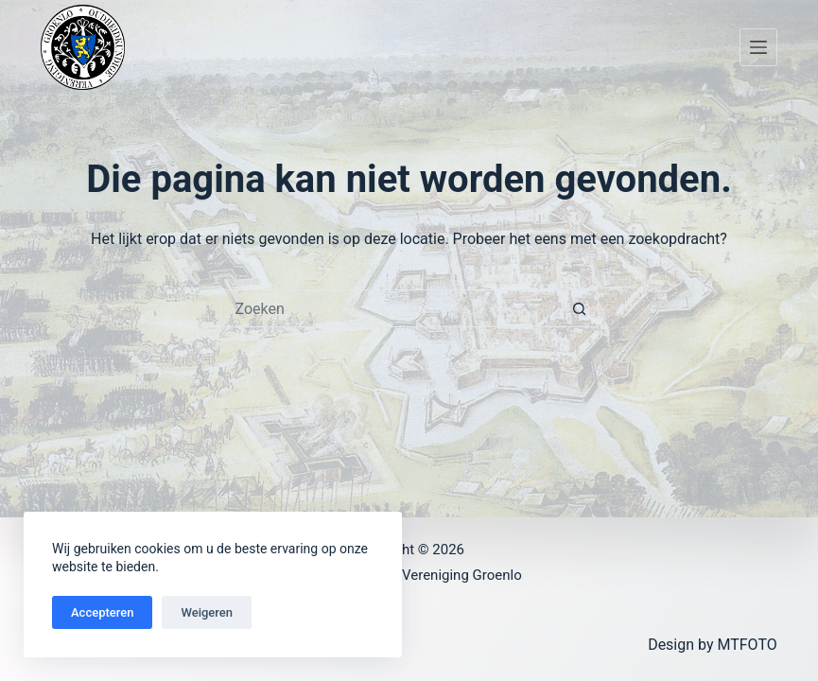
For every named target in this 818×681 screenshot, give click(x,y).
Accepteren (102, 612)
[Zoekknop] (580, 308)
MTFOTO (746, 645)
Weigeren (207, 612)
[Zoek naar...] (390, 308)
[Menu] (758, 47)
